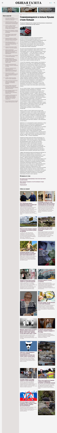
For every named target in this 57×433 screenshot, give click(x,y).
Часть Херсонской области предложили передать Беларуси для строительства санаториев (28, 205)
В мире (40, 350)
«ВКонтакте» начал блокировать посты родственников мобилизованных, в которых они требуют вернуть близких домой (27, 354)
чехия (39, 379)
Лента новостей (7, 16)
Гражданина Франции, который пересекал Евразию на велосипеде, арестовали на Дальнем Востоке (28, 253)
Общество (28, 5)
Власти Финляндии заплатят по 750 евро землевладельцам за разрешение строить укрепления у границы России (46, 405)
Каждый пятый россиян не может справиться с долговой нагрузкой (27, 281)
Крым (21, 14)
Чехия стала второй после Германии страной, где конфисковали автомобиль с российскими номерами (46, 381)
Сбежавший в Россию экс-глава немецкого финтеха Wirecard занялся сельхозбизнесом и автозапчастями (46, 204)
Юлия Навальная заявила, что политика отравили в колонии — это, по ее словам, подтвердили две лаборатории (46, 253)
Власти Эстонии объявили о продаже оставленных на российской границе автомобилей (28, 230)
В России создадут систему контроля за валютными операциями (46, 303)
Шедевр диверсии (23, 184)
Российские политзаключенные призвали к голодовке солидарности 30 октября (46, 331)
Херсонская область (23, 202)
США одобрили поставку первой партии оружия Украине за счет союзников (45, 229)
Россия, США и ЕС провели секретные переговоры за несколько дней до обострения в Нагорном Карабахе (45, 354)
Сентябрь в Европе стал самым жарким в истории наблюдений (27, 380)
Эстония (21, 227)
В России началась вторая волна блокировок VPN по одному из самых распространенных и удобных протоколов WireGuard (28, 403)
